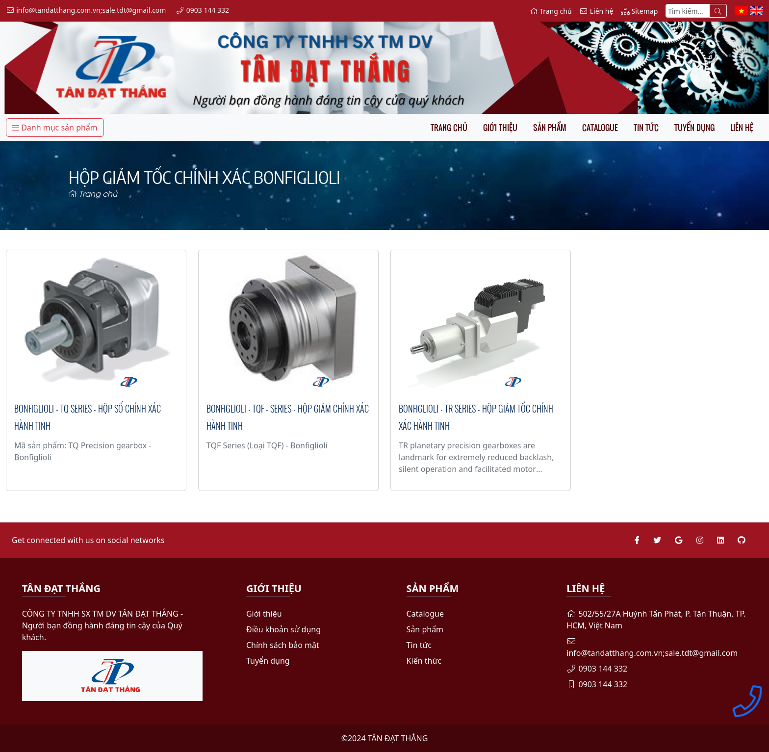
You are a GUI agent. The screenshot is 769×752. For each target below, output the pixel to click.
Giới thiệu (500, 127)
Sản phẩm (549, 127)
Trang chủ (449, 127)
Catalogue (600, 127)
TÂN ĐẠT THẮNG (398, 738)
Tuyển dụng (694, 127)
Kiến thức (424, 660)
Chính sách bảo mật (282, 645)
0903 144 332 (596, 668)
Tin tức (646, 127)
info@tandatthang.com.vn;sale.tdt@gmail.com (652, 647)
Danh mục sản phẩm (55, 127)
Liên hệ (741, 127)
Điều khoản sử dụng (283, 629)
